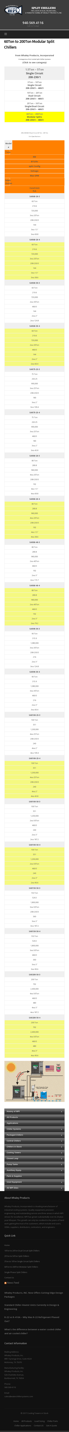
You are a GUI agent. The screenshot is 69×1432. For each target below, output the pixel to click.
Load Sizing (39, 1421)
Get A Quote (51, 1425)
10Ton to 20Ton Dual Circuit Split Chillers (22, 1250)
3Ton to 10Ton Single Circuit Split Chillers (22, 1261)
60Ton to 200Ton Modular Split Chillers (21, 1266)
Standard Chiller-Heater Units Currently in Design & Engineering (31, 1306)
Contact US (39, 1425)
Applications (12, 1123)
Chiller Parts (52, 1421)
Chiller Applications (22, 1425)
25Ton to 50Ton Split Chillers (16, 1256)
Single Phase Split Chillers (15, 1272)
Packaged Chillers (34, 1135)
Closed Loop (34, 1158)
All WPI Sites (34, 1188)
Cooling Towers (34, 1152)
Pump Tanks (34, 1164)
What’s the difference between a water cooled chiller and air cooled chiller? (32, 1331)
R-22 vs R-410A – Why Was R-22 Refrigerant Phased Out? (31, 1319)
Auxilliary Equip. (34, 1170)
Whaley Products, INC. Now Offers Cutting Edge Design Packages (33, 1294)
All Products (12, 1117)
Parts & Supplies (14, 1176)
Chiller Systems (34, 1129)
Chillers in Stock (34, 1147)
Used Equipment (34, 1182)
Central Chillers (34, 1141)
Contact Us (9, 1277)
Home (7, 1245)
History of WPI (34, 1111)
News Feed (13, 1282)
